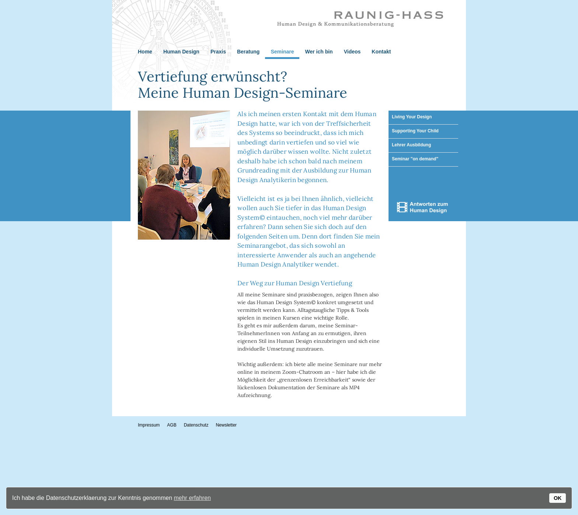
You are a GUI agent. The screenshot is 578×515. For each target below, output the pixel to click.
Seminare (282, 52)
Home (145, 52)
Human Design (181, 52)
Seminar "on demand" (415, 158)
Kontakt (381, 52)
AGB (171, 425)
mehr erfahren (192, 498)
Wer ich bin (318, 52)
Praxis (218, 52)
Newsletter (226, 425)
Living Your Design (412, 116)
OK (558, 498)
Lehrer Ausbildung (411, 144)
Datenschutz (196, 425)
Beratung (248, 52)
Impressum (149, 425)
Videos (352, 52)
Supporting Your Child (415, 130)
